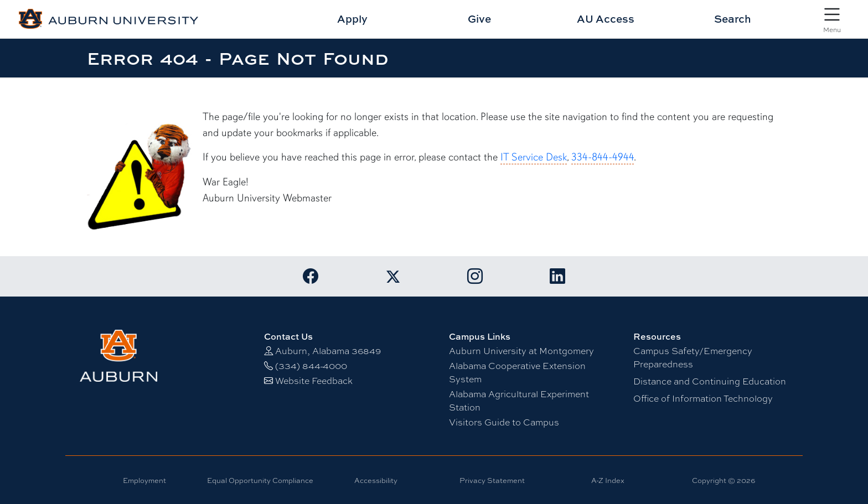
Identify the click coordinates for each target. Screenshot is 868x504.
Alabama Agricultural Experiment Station (519, 400)
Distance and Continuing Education (709, 381)
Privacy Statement (492, 480)
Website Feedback (314, 381)
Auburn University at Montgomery (521, 351)
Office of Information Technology (703, 398)
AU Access (605, 18)
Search (732, 18)
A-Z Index (607, 480)
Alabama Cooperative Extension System (517, 372)
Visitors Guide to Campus (504, 422)
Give (479, 18)
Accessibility (375, 480)
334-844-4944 (602, 157)
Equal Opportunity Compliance (260, 480)
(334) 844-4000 (311, 366)
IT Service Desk (533, 157)
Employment (144, 480)
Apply (352, 18)
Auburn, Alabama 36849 (328, 351)
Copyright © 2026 (723, 480)
